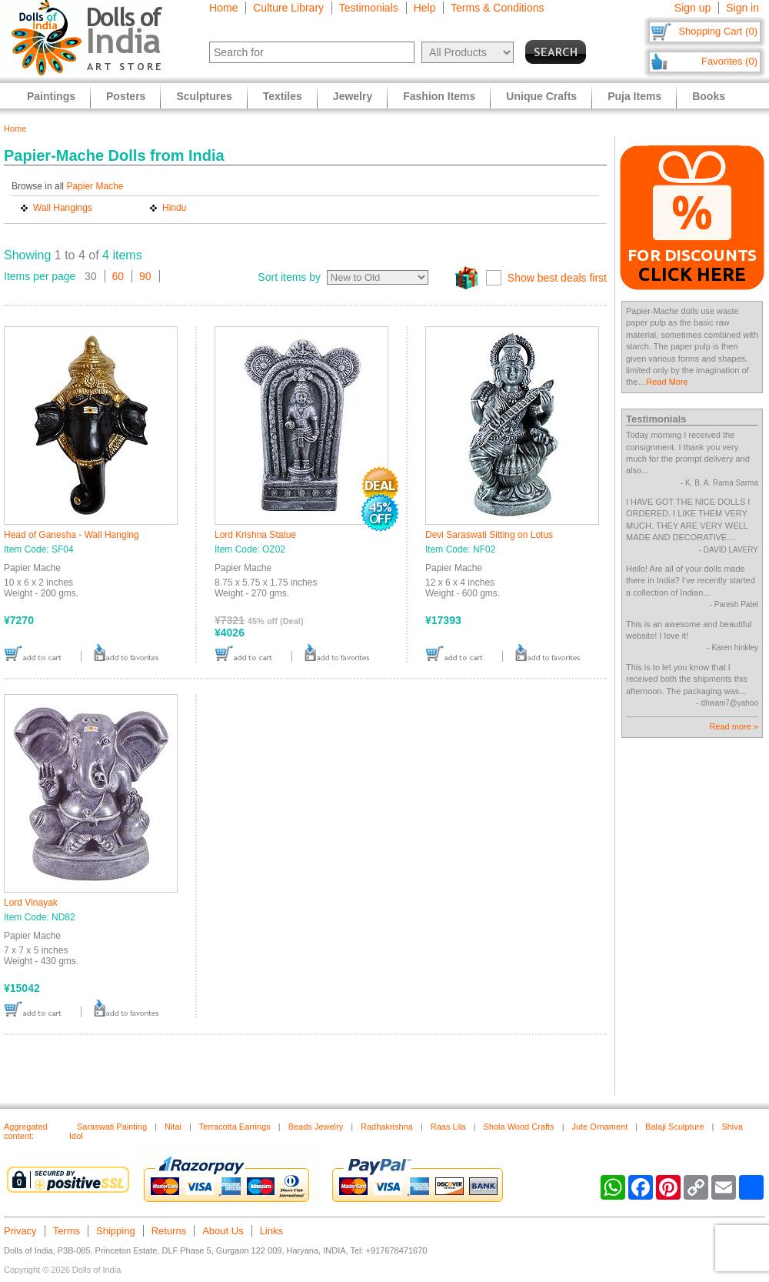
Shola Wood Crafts (519, 1126)
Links (271, 1231)
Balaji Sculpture (674, 1126)
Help (425, 8)
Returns (169, 1231)
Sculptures (203, 96)
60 (118, 276)
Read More (666, 381)
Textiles (282, 96)
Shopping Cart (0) (717, 31)
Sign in (742, 8)
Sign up (692, 8)
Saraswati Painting (112, 1126)
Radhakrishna (387, 1126)
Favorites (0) (729, 61)
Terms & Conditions (497, 8)
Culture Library (288, 8)
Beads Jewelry (316, 1126)
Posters (125, 96)
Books (708, 96)
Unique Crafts (541, 96)
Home (223, 8)
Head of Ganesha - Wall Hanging (71, 534)
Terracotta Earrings (235, 1126)
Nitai (173, 1126)
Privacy (20, 1231)
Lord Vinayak (31, 902)
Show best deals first (557, 278)
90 (145, 276)
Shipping (115, 1231)
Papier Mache (94, 186)
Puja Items (634, 96)
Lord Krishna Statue (255, 534)
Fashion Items (439, 96)
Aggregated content (26, 1131)
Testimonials (368, 8)
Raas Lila (448, 1126)
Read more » (733, 726)
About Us (222, 1231)
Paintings (51, 96)
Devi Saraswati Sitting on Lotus (489, 534)
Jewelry (352, 96)
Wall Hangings (62, 207)
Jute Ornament (599, 1126)
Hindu (174, 207)
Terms (66, 1231)
